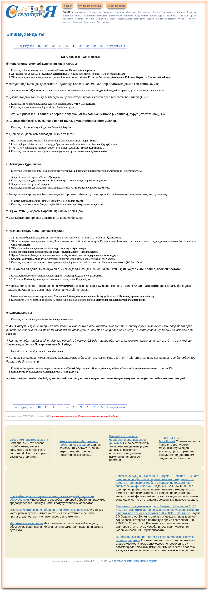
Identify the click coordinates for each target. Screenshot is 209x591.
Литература (67, 15)
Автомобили (81, 12)
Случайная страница (89, 6)
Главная (67, 6)
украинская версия (145, 560)
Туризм (150, 19)
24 (80, 45)
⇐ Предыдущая (24, 46)
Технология (139, 19)
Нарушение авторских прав (64, 416)
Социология (102, 19)
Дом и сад (131, 12)
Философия (170, 19)
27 (101, 45)
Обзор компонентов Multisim (29, 439)
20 (53, 45)
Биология (107, 12)
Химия (192, 19)
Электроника (103, 22)
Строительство (124, 19)
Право (193, 15)
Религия (79, 19)
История (181, 12)
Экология (77, 22)
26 (94, 45)
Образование (141, 15)
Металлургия (115, 15)
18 (39, 45)
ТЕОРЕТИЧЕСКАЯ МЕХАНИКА (172, 439)
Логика (78, 15)
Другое (156, 12)
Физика (159, 19)
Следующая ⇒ (116, 46)
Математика (89, 15)
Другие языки (144, 12)
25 (87, 45)
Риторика (89, 19)
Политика (183, 15)
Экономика (89, 22)
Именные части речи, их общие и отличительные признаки (50, 509)
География (119, 12)
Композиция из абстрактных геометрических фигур (79, 443)
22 (67, 45)
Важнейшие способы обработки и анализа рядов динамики (128, 440)
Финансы (182, 19)
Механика (128, 15)
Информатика (168, 12)
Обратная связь (116, 6)
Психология (67, 19)
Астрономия (95, 12)
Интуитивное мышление (26, 523)
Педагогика (171, 15)
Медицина (102, 15)
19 (46, 45)
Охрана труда (157, 15)
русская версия (123, 560)
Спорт (112, 19)
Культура (191, 12)
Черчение (66, 22)
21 (60, 45)
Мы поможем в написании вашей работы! (98, 416)
